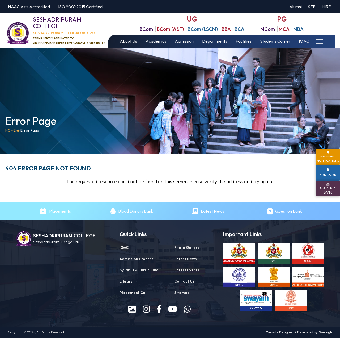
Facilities (244, 41)
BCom (146, 29)
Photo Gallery (186, 247)
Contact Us (184, 281)
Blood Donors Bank (135, 211)
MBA (298, 29)
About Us (128, 41)
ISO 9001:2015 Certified (80, 6)
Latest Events (186, 270)
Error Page (29, 130)
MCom (267, 29)
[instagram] (146, 309)
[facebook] (159, 309)
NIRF (326, 6)
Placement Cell (133, 292)
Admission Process (137, 258)
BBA (226, 29)
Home (10, 130)
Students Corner (275, 41)
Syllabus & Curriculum (139, 270)
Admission (184, 41)
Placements (60, 211)
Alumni (295, 6)
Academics (156, 41)
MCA (284, 29)
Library (126, 281)
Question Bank (288, 211)
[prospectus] (132, 309)
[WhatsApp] (187, 309)
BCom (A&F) (170, 29)
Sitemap (182, 292)
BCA (239, 29)
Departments (214, 41)
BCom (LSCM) (203, 29)
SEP (312, 6)
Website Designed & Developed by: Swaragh (299, 332)
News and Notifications (328, 158)
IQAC (304, 41)
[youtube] (172, 309)
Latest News (213, 211)
